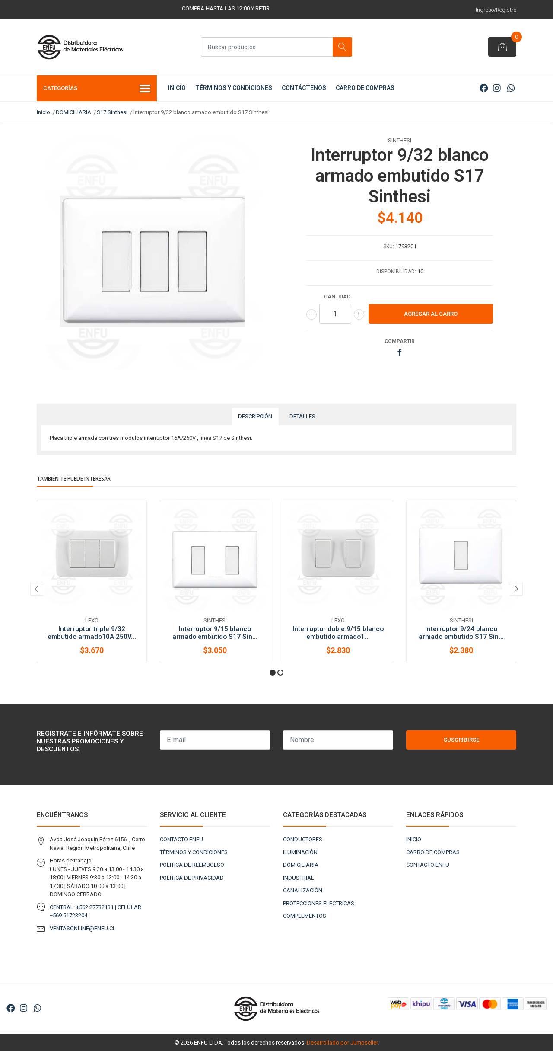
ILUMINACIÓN (300, 852)
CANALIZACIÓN (302, 890)
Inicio (43, 112)
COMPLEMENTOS (304, 916)
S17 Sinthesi (112, 112)
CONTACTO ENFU (181, 839)
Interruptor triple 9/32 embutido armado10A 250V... (92, 633)
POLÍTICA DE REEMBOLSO (192, 865)
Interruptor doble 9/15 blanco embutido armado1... (338, 633)
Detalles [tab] (302, 416)
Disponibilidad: (396, 272)
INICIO (177, 87)
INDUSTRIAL (298, 878)
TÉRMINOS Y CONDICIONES (233, 87)
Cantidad (337, 297)
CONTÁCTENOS (304, 87)
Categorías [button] (96, 89)
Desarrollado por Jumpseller (342, 1042)
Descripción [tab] (255, 416)
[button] (272, 673)
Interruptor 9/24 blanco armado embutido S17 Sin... (461, 633)
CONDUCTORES (302, 839)
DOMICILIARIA (73, 112)
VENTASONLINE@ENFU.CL (83, 928)
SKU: (388, 247)
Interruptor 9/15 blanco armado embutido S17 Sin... (214, 633)
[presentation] (36, 589)
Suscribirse (461, 740)
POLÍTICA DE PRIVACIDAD (192, 878)
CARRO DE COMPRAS (365, 87)
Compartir (400, 341)
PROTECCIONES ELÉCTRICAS (318, 903)
